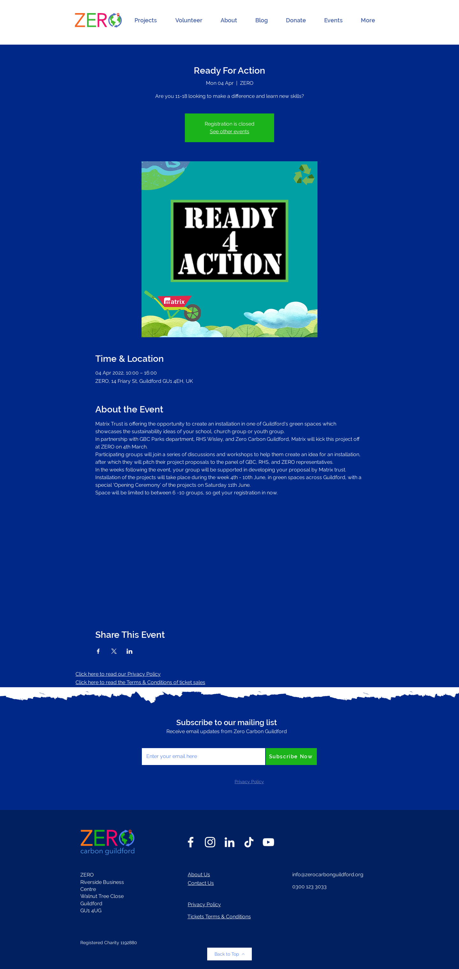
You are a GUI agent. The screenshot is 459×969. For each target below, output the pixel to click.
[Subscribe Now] (291, 756)
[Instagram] (210, 842)
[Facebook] (191, 842)
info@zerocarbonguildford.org (327, 874)
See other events (229, 131)
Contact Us (201, 883)
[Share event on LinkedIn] (130, 651)
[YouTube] (268, 842)
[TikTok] (249, 842)
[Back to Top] (229, 954)
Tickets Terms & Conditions (219, 917)
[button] (145, 20)
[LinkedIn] (229, 842)
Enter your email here (167, 741)
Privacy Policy (204, 904)
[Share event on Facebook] (98, 651)
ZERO (87, 875)
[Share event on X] (114, 651)
